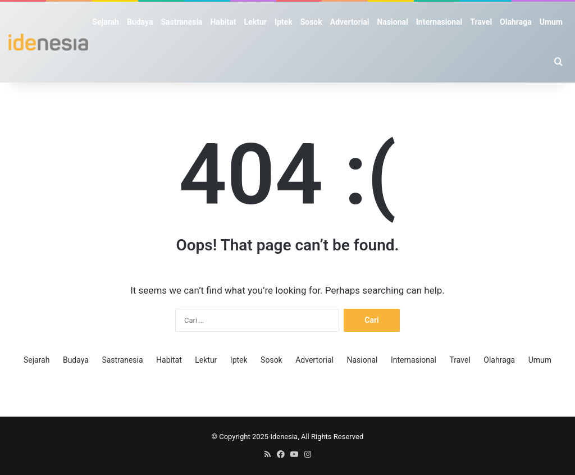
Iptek (284, 21)
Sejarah (105, 21)
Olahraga (516, 21)
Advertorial (349, 21)
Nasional (392, 21)
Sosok (311, 21)
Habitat (223, 21)
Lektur (255, 21)
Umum (551, 21)
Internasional (439, 21)
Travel (481, 21)
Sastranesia (181, 21)
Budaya (140, 21)
